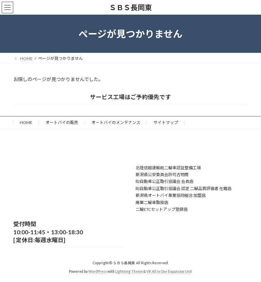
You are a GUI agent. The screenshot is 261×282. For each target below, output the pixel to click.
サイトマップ (166, 122)
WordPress (97, 271)
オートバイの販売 (62, 122)
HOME (26, 122)
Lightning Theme (129, 271)
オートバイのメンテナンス (115, 122)
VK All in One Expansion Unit (169, 271)
